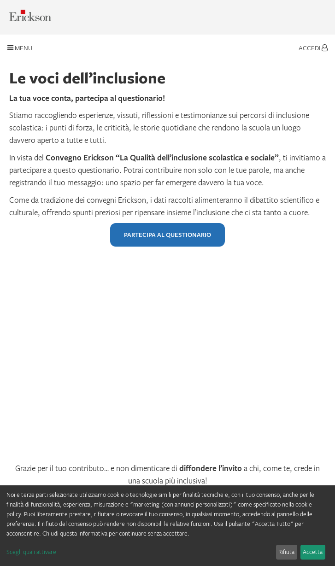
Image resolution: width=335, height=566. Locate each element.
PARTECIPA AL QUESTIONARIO (167, 234)
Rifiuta (286, 552)
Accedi (313, 47)
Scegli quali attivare (31, 552)
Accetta (313, 552)
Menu (19, 47)
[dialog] (167, 525)
